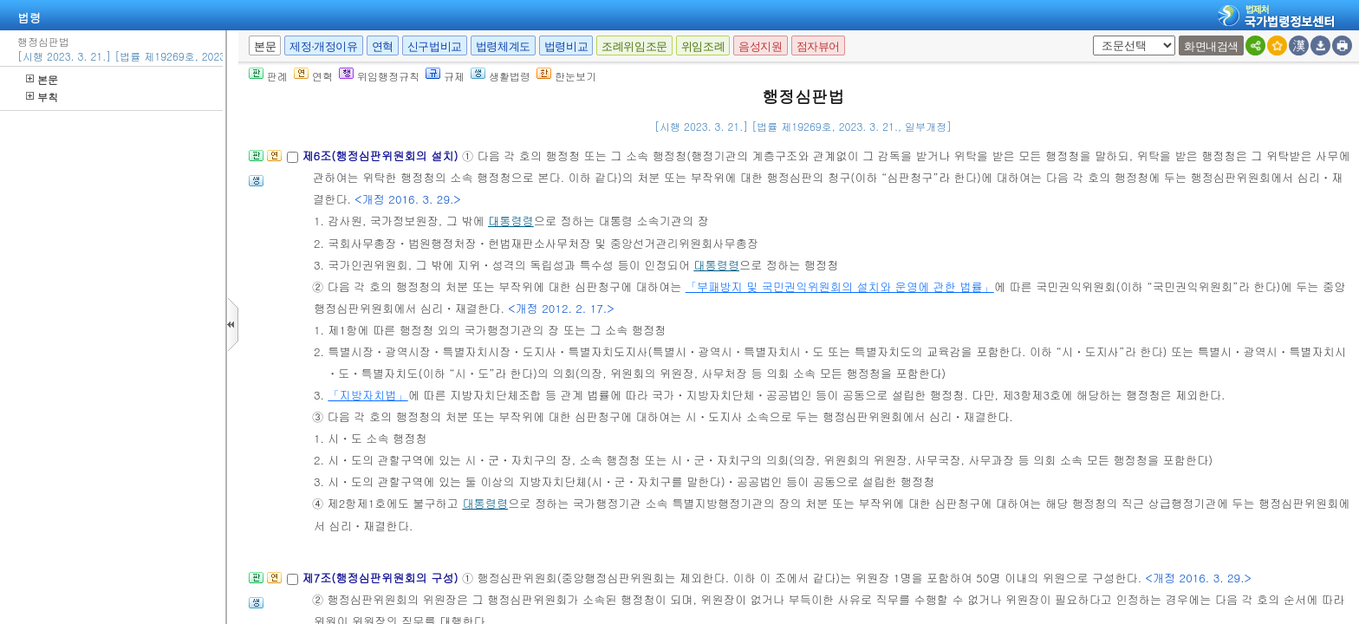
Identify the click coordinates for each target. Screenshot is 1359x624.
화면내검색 (1211, 46)
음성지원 (760, 46)
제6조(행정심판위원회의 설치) (382, 155)
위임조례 (703, 46)
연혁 (382, 46)
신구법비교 (434, 46)
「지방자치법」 (367, 395)
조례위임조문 (634, 46)
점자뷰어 (818, 46)
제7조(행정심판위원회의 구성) (382, 577)
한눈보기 (566, 75)
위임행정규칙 (379, 75)
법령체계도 (503, 46)
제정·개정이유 (323, 46)
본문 (42, 79)
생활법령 (500, 75)
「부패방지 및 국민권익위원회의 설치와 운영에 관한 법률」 (840, 286)
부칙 (42, 96)
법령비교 (566, 46)
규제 (445, 75)
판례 (268, 75)
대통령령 (511, 220)
